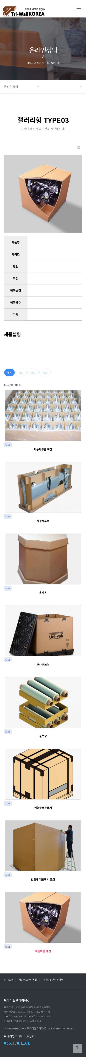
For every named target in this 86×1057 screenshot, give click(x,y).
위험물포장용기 (43, 808)
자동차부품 (43, 521)
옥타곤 (43, 592)
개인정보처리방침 (28, 979)
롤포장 (43, 736)
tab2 (33, 372)
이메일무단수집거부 (53, 979)
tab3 (45, 372)
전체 (9, 372)
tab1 (21, 372)
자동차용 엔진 (43, 951)
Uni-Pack (43, 664)
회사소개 (8, 979)
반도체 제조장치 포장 (43, 879)
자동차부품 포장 (43, 449)
